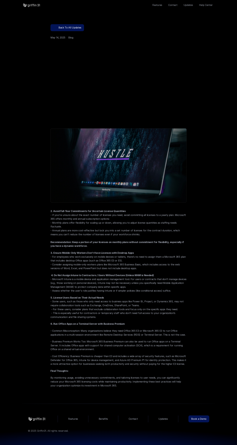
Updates (188, 5)
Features (157, 5)
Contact (172, 5)
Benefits (103, 418)
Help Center (206, 5)
